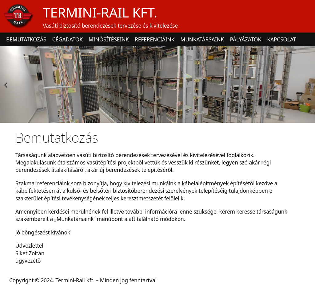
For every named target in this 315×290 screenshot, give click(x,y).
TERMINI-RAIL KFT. (100, 12)
